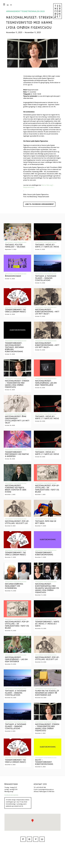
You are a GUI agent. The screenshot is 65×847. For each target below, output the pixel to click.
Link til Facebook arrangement (39, 204)
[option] (11, 5)
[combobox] (8, 5)
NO (8, 5)
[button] (8, 4)
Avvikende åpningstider (11, 795)
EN (11, 5)
